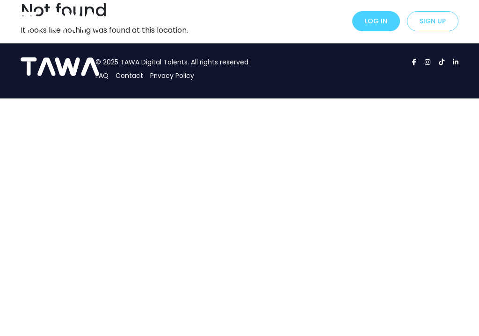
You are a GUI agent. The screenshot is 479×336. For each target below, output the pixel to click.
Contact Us (320, 20)
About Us (275, 20)
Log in (376, 21)
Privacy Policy (172, 75)
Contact (129, 75)
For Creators (228, 20)
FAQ (102, 75)
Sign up (433, 21)
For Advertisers (169, 20)
